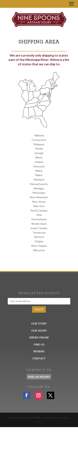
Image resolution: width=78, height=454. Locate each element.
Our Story (39, 323)
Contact (39, 358)
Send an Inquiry (39, 376)
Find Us (39, 344)
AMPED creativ (40, 417)
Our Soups (39, 330)
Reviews (38, 351)
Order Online (39, 337)
